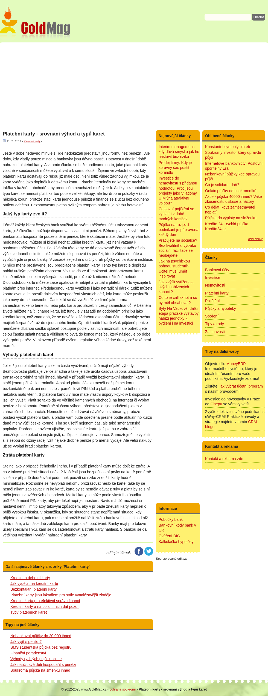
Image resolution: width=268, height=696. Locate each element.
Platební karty (32, 141)
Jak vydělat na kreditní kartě (34, 583)
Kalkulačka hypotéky (176, 541)
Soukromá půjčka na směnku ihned (40, 670)
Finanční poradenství (28, 653)
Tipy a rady (214, 324)
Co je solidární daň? (222, 185)
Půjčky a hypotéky (220, 308)
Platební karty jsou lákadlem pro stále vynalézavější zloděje (60, 595)
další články (255, 239)
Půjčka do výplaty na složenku (231, 218)
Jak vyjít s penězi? (26, 641)
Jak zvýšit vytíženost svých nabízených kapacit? (176, 287)
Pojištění (212, 301)
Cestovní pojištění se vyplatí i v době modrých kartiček (176, 214)
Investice (212, 277)
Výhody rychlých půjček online (36, 659)
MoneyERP (235, 364)
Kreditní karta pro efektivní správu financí (45, 601)
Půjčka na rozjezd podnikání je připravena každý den (179, 230)
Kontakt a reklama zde (224, 459)
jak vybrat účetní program (241, 386)
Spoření (212, 316)
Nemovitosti (215, 285)
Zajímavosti (215, 332)
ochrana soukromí (122, 689)
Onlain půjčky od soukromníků (231, 191)
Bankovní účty (217, 270)
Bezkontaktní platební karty (33, 589)
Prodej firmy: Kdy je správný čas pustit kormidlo (175, 167)
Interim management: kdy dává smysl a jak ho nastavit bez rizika (179, 152)
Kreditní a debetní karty (30, 578)
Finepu (216, 404)
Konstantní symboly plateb (227, 147)
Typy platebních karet (28, 612)
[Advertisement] (134, 86)
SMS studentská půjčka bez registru (40, 647)
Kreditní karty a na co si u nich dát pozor (44, 606)
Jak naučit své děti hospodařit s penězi (43, 664)
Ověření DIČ (169, 536)
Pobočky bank (171, 519)
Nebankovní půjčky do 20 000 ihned (40, 636)
